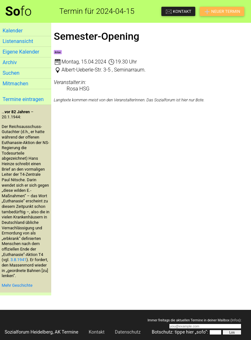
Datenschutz (128, 332)
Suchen (11, 73)
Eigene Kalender (21, 52)
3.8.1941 (19, 259)
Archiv (10, 62)
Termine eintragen (23, 99)
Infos (235, 320)
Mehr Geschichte (17, 285)
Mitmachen (15, 84)
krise (58, 52)
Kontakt (97, 332)
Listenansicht (18, 41)
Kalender (13, 31)
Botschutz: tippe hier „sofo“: (180, 332)
